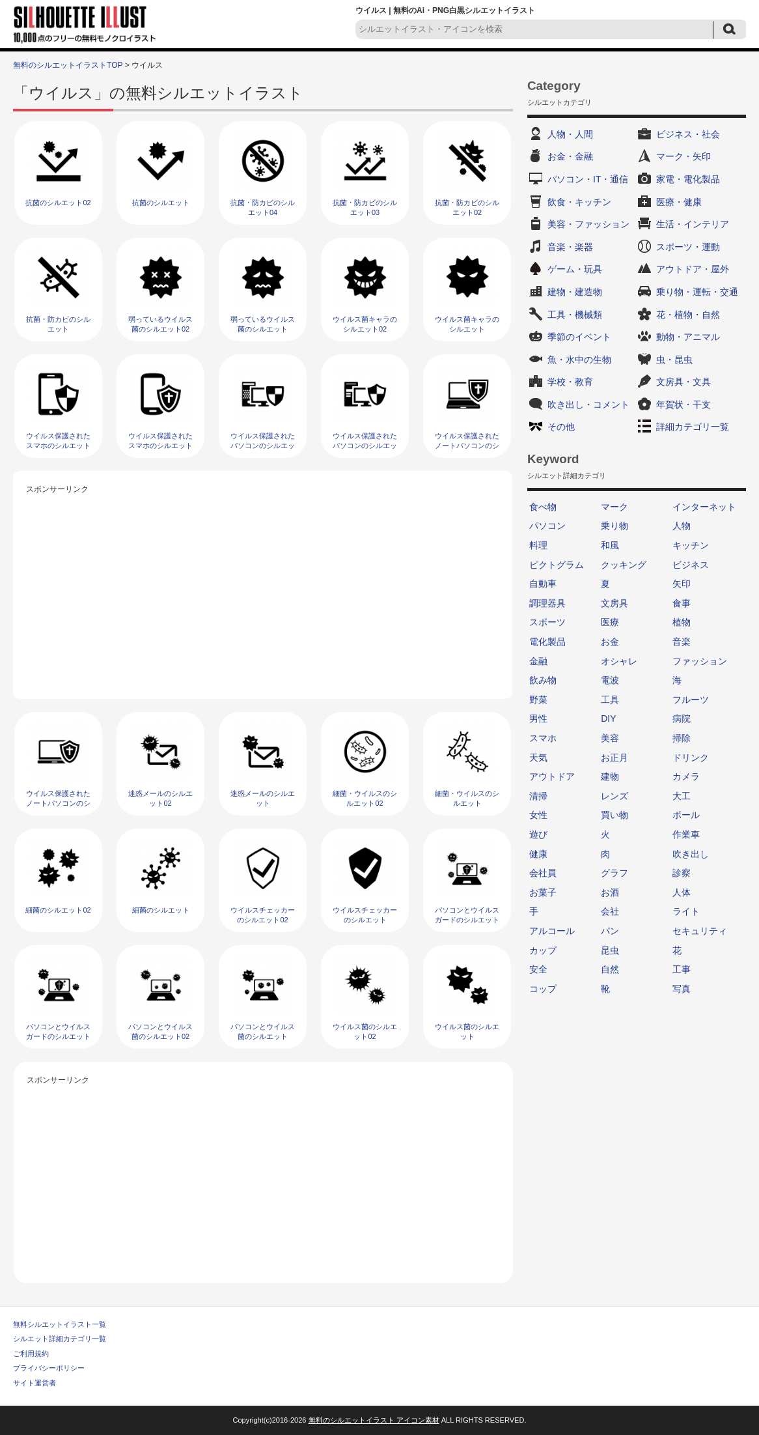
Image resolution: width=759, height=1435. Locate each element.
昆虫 (610, 950)
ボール (686, 815)
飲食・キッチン (579, 202)
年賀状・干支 (683, 404)
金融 (538, 661)
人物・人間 (570, 134)
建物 (610, 776)
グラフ (614, 873)
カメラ (686, 776)
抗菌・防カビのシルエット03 (365, 207)
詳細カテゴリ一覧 (692, 426)
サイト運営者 (34, 1383)
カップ (543, 950)
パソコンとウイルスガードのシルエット (58, 1031)
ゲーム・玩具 (574, 269)
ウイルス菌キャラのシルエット (467, 324)
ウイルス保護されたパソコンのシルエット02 (262, 446)
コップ (543, 989)
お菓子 (543, 892)
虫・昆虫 (674, 359)
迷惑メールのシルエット (262, 798)
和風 (610, 545)
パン (610, 931)
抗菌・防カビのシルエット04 (262, 207)
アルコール (552, 931)
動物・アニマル (688, 337)
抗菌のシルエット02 (57, 202)
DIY (608, 718)
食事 (681, 603)
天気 (538, 757)
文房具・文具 (683, 382)
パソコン (547, 525)
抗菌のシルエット (160, 202)
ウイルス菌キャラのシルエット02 (365, 324)
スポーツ (547, 622)
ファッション (699, 661)
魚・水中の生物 (579, 359)
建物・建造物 (574, 292)
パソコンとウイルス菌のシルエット (262, 1031)
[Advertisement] (263, 588)
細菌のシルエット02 (57, 910)
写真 (681, 989)
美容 (610, 738)
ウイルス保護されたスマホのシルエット (160, 440)
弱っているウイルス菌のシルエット (262, 324)
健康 (538, 854)
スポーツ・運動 (688, 247)
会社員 (543, 873)
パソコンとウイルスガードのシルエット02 (467, 920)
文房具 (614, 603)
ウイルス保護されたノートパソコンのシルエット (58, 803)
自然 (610, 969)
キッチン (690, 545)
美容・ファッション (588, 224)
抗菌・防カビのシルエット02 (467, 207)
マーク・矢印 (683, 156)
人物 (681, 525)
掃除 (681, 738)
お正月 (614, 757)
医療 (610, 622)
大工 (681, 796)
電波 (610, 680)
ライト (686, 911)
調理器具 (547, 603)
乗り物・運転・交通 (697, 292)
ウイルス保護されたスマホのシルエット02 (58, 446)
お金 (610, 641)
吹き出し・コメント (588, 404)
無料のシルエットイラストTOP (67, 65)
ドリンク (690, 757)
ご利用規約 (31, 1353)
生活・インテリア (692, 224)
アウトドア (552, 776)
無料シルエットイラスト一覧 (59, 1324)
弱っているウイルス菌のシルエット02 (160, 324)
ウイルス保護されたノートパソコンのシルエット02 (467, 446)
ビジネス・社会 (688, 134)
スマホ (543, 738)
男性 (538, 718)
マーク (614, 507)
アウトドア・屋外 (692, 269)
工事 (681, 969)
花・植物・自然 (688, 314)
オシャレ (619, 661)
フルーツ (690, 699)
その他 (561, 426)
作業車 (686, 834)
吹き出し (690, 854)
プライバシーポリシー (49, 1368)
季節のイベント (579, 337)
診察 (681, 873)
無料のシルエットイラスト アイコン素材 (374, 1420)
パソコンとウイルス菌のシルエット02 (160, 1031)
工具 (610, 699)
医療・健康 (679, 202)
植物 (681, 622)
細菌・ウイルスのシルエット (467, 798)
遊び (538, 834)
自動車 (543, 583)
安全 (538, 969)
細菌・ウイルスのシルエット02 (365, 798)
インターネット (704, 507)
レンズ (614, 796)
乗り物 (614, 525)
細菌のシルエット (160, 910)
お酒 (610, 892)
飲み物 (543, 680)
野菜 (538, 699)
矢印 (681, 583)
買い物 (614, 815)
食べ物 (543, 507)
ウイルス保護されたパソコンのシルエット (365, 446)
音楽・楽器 (570, 247)
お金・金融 (570, 156)
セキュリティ (699, 931)
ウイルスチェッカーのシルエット (365, 915)
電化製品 (547, 641)
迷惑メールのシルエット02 (160, 798)
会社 (610, 911)
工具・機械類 (574, 314)
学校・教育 (570, 382)
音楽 (681, 641)
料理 (538, 545)
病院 (681, 718)
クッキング (623, 565)
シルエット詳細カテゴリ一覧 (59, 1339)
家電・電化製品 (688, 179)
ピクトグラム (556, 565)
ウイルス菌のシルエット (467, 1031)
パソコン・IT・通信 (587, 179)
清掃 (538, 796)
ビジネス (690, 565)
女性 (538, 815)
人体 (681, 892)
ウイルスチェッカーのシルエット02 (262, 915)
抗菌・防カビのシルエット (58, 324)
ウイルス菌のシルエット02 (365, 1031)
